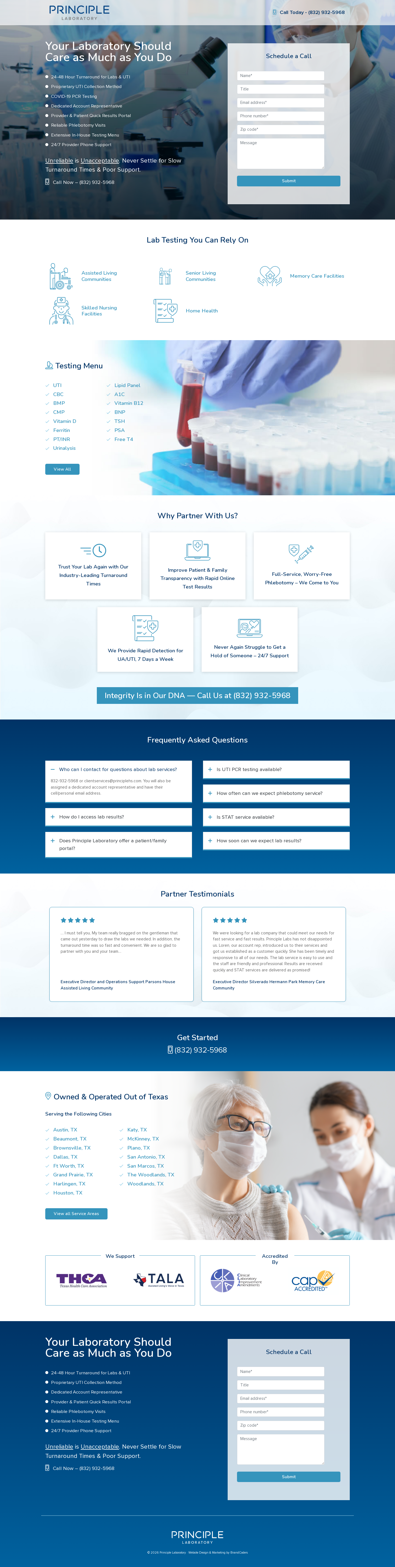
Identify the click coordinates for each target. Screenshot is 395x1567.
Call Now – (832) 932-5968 (83, 182)
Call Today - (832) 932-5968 (309, 12)
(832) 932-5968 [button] (261, 695)
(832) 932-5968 (197, 1050)
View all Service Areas (76, 1213)
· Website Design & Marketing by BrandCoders (217, 1552)
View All (62, 469)
